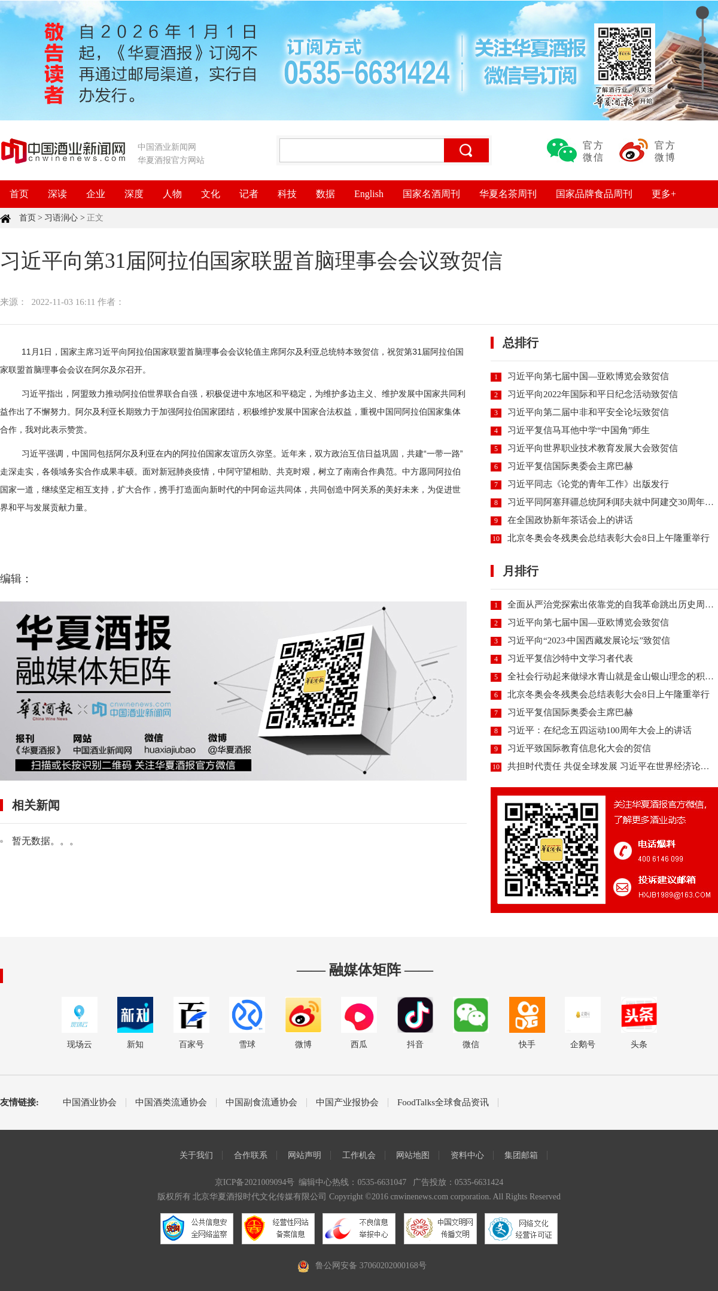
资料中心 (467, 1155)
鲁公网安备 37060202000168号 (371, 1265)
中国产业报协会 (347, 1102)
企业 (95, 194)
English (369, 194)
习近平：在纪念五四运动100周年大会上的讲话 (599, 730)
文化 (210, 194)
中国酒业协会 (90, 1102)
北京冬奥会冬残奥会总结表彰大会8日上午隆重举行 (608, 538)
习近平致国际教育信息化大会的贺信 (579, 748)
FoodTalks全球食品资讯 (443, 1102)
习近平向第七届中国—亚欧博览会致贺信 (588, 376)
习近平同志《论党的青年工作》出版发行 (588, 484)
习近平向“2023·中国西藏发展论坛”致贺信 (588, 640)
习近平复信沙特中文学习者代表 (570, 658)
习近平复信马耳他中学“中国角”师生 (578, 430)
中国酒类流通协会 (171, 1102)
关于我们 (196, 1155)
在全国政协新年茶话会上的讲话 (570, 520)
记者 (248, 194)
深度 (134, 194)
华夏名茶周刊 (508, 194)
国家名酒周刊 (431, 194)
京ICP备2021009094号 (255, 1182)
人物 (172, 194)
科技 (287, 194)
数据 (325, 194)
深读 (57, 194)
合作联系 (250, 1155)
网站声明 (304, 1155)
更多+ (664, 194)
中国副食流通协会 (261, 1102)
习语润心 (61, 217)
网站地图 (413, 1155)
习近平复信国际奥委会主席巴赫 (570, 466)
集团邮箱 (521, 1155)
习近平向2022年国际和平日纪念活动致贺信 (592, 394)
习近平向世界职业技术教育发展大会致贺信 (592, 448)
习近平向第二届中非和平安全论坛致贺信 (588, 412)
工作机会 (359, 1155)
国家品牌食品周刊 (594, 194)
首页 (19, 194)
